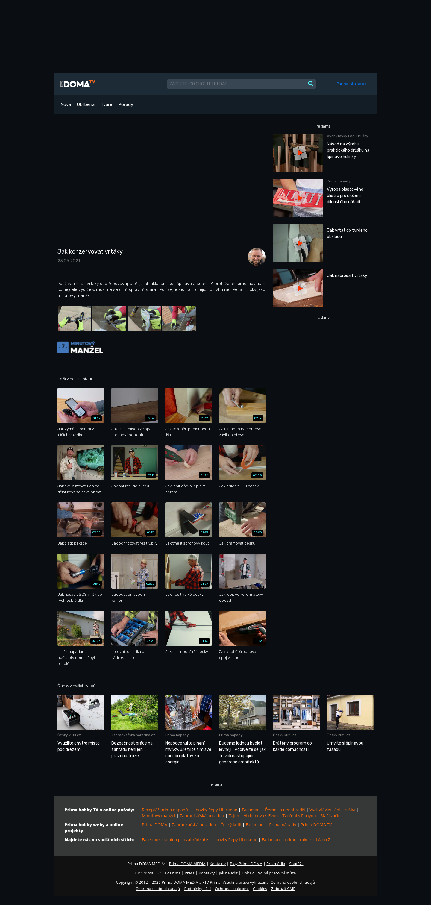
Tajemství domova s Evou (253, 815)
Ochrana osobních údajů (158, 888)
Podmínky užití (197, 888)
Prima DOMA (154, 824)
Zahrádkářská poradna (202, 815)
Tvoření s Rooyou (299, 815)
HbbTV (248, 873)
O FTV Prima (169, 873)
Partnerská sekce (352, 83)
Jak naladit (228, 873)
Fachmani (251, 809)
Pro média (275, 863)
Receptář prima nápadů (165, 809)
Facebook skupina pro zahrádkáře (175, 839)
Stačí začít (330, 815)
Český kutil (231, 824)
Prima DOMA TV (316, 824)
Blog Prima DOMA (246, 863)
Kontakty (218, 863)
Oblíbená (86, 104)
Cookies (260, 888)
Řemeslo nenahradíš (285, 809)
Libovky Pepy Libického (214, 809)
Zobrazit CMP (283, 888)
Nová (65, 104)
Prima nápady (282, 824)
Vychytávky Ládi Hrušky (332, 809)
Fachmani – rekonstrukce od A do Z (296, 839)
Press (190, 873)
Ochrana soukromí (232, 888)
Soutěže (296, 863)
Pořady (125, 104)
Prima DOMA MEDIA (187, 863)
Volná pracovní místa (277, 873)
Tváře (106, 104)
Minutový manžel (158, 815)
